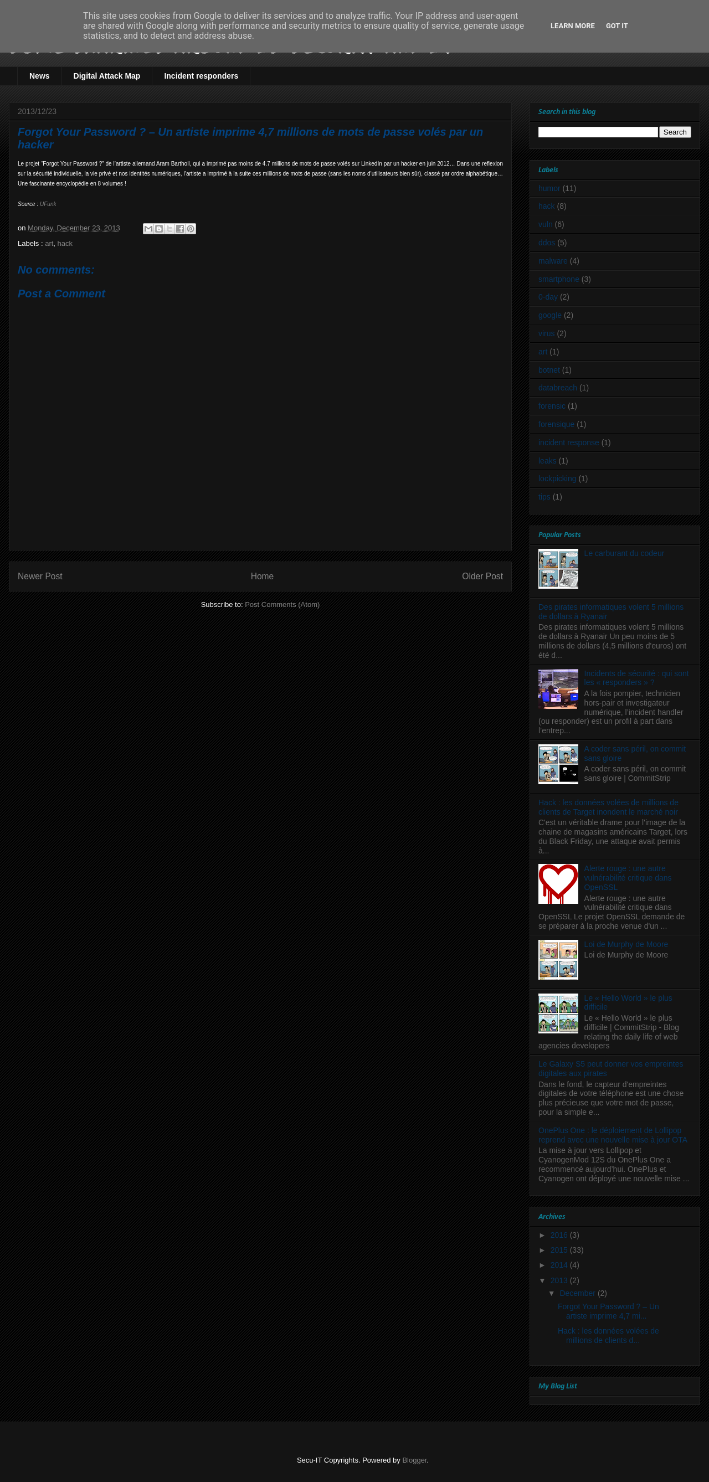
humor (549, 188)
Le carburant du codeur (624, 553)
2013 (560, 1280)
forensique (556, 424)
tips (544, 496)
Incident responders (201, 75)
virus (546, 333)
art (49, 243)
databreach (557, 387)
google (550, 315)
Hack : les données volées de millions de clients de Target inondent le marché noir (608, 807)
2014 (560, 1264)
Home (262, 576)
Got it (617, 26)
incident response (568, 442)
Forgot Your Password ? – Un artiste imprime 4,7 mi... (608, 1311)
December (578, 1293)
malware (553, 260)
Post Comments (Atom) (282, 604)
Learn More (573, 26)
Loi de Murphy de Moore (626, 944)
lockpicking (557, 478)
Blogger (414, 1460)
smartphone (558, 279)
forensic (552, 406)
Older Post (482, 576)
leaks (547, 460)
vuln (545, 224)
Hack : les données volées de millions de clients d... (608, 1335)
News (39, 75)
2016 (560, 1235)
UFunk (48, 204)
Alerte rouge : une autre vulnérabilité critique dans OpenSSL (628, 878)
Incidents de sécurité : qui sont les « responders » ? (636, 678)
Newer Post (40, 576)
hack (65, 243)
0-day (548, 296)
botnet (549, 370)
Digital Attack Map (107, 75)
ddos (546, 242)
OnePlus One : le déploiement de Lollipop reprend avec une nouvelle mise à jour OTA (612, 1135)
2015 (560, 1250)
